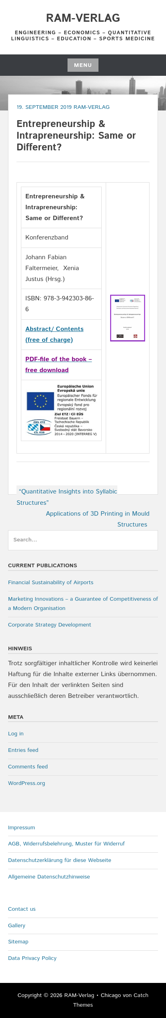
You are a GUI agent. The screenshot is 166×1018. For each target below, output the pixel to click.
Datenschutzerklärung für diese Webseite (59, 860)
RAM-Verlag (83, 18)
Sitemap (18, 942)
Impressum (21, 828)
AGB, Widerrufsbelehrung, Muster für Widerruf (66, 844)
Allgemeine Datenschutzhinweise (49, 877)
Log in (16, 734)
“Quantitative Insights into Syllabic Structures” (66, 497)
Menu (83, 65)
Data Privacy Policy (32, 958)
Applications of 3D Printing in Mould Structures (98, 519)
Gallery (16, 926)
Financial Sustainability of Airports (50, 583)
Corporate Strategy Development (49, 625)
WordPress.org (26, 783)
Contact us (22, 909)
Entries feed (23, 750)
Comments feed (28, 767)
